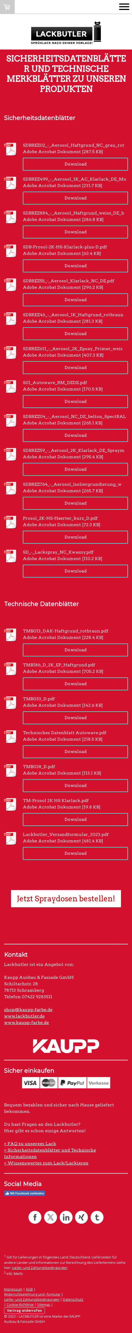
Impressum (13, 1289)
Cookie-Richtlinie (20, 1304)
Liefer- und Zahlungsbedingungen (39, 1267)
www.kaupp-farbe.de (26, 1022)
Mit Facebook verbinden (24, 1193)
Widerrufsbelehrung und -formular (32, 1294)
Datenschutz (73, 1299)
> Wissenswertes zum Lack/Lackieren (46, 1163)
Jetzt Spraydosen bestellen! (66, 898)
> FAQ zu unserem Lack (30, 1143)
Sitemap (43, 1304)
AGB (29, 1289)
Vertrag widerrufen (24, 1310)
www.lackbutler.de (24, 1016)
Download (76, 164)
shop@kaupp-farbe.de (28, 1009)
